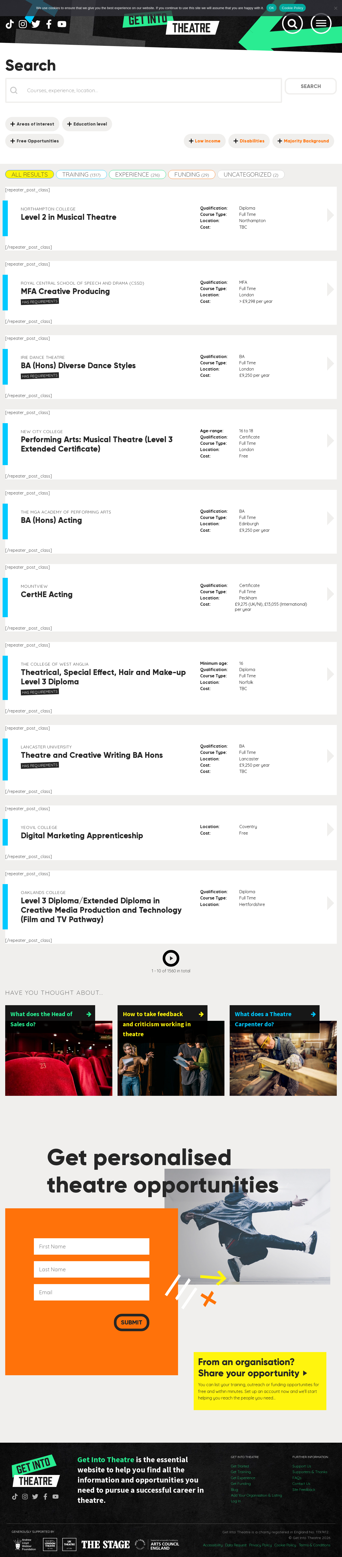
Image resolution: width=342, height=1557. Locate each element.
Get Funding (241, 1477)
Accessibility (213, 1539)
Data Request (236, 1539)
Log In (236, 1495)
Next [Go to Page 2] (172, 959)
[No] (335, 8)
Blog (234, 1483)
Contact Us (301, 1477)
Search (311, 89)
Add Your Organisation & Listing (256, 1489)
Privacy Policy (260, 1539)
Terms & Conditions (314, 1539)
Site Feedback (303, 1483)
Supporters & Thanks (309, 1466)
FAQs (296, 1472)
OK (271, 8)
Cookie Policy (285, 1539)
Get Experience (243, 1472)
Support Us (301, 1460)
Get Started (240, 1460)
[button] (29, 177)
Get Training (241, 1466)
